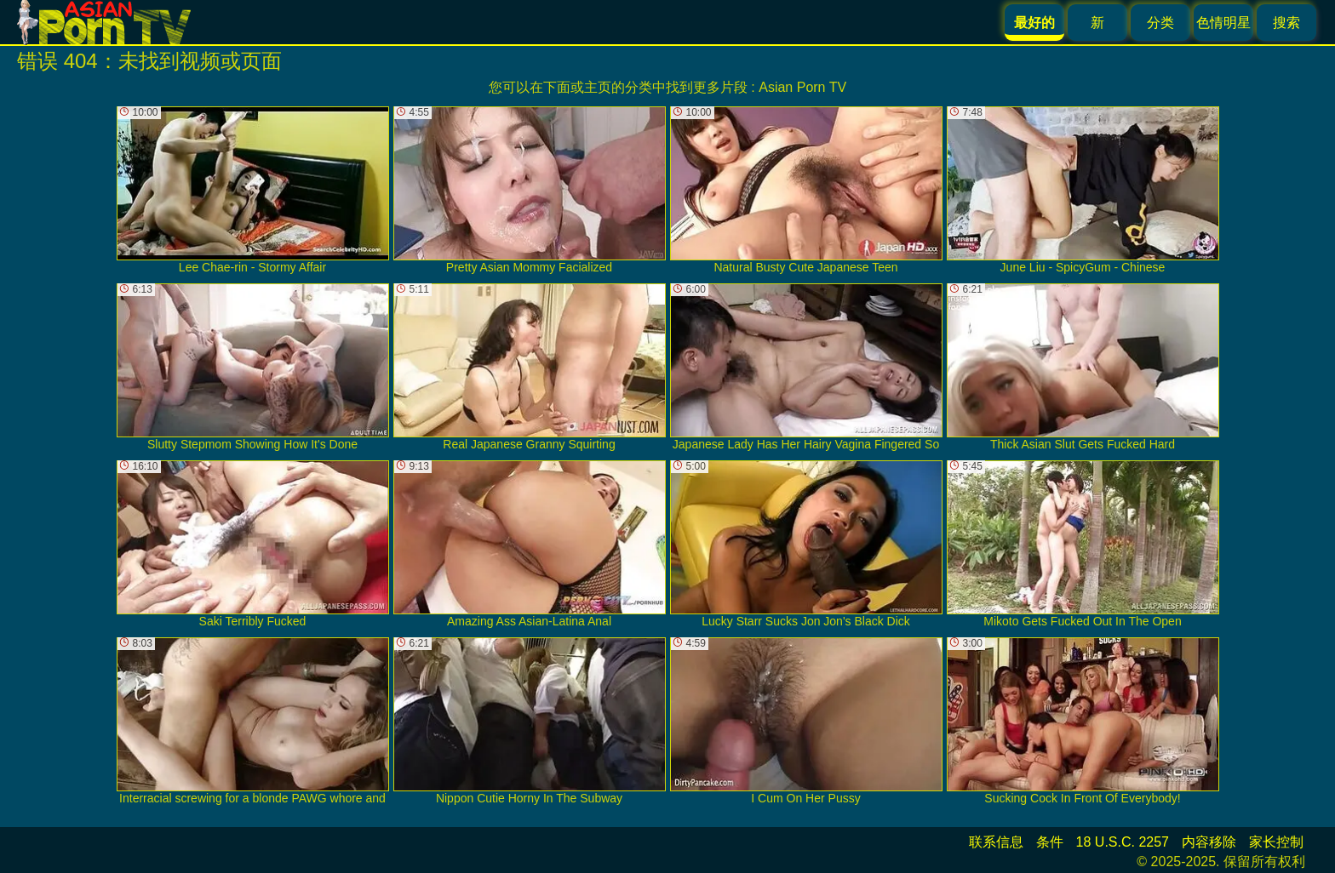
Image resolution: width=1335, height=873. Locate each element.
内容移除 (1209, 842)
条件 (1049, 842)
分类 (1160, 22)
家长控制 (1276, 842)
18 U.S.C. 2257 (1122, 842)
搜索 (1286, 22)
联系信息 (996, 842)
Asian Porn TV (802, 87)
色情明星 (1223, 22)
